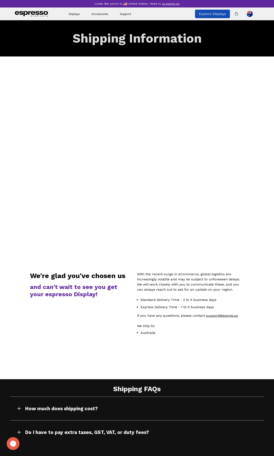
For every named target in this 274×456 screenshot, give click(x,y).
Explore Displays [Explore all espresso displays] (212, 14)
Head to (165, 3)
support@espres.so (222, 316)
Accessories (99, 14)
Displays (74, 14)
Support (125, 14)
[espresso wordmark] (31, 14)
